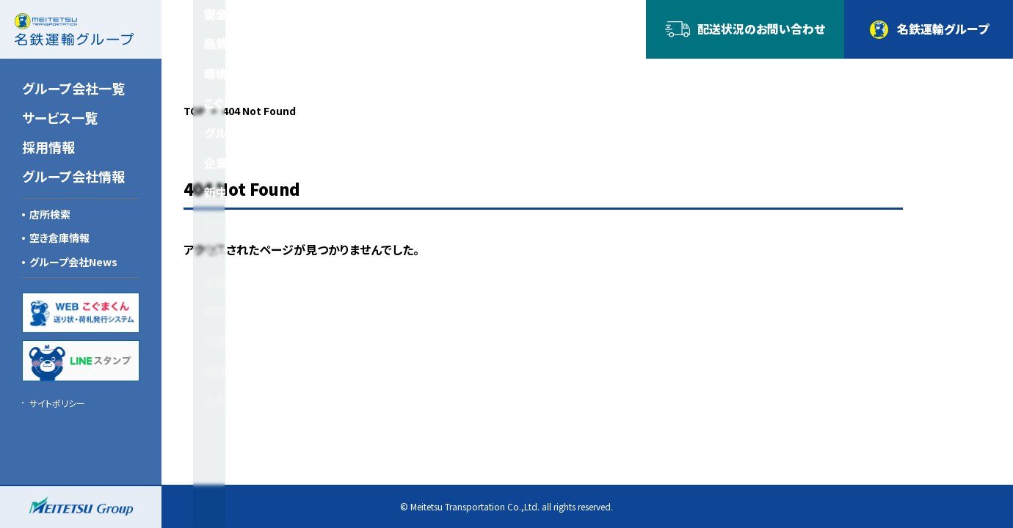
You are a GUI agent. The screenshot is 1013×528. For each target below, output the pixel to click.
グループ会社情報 (73, 176)
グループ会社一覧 (73, 88)
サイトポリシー (57, 403)
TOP (194, 110)
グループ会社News (73, 261)
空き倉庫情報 (59, 237)
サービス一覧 (60, 117)
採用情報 (48, 146)
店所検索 (49, 214)
